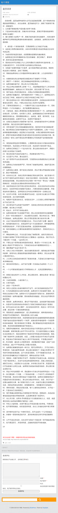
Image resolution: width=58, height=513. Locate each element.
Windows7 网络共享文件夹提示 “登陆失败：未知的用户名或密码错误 (21, 451)
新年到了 (5, 447)
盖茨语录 (7, 9)
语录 (9, 443)
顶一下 (5, 429)
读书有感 (33, 12)
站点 (41, 486)
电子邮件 (43, 483)
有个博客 (5, 2)
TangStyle (45, 510)
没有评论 (7, 17)
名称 (42, 480)
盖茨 (6, 443)
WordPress (33, 510)
